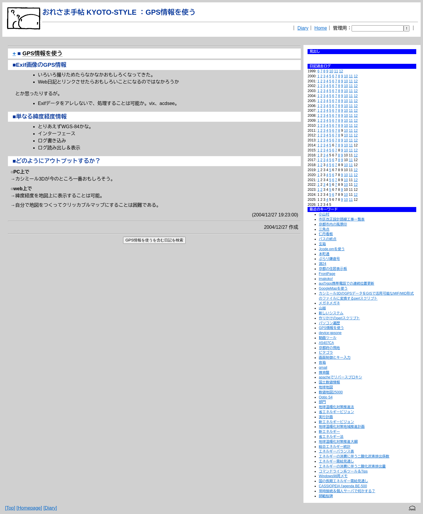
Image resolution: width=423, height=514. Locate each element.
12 (341, 71)
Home (320, 28)
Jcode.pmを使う (332, 249)
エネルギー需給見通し (336, 461)
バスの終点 (327, 239)
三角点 (324, 229)
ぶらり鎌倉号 (329, 259)
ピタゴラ (326, 353)
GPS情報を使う (331, 328)
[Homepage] (29, 507)
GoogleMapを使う (333, 288)
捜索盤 (324, 373)
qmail (323, 368)
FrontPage (327, 274)
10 (331, 71)
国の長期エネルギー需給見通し (343, 481)
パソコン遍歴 (329, 323)
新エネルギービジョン (336, 422)
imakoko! (326, 279)
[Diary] (50, 507)
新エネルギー (329, 432)
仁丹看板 (326, 234)
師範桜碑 (326, 496)
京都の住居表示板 (333, 269)
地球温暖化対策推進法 (336, 407)
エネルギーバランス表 (336, 451)
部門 (322, 402)
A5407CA (326, 343)
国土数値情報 (329, 382)
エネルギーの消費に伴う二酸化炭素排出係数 (354, 456)
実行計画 (326, 417)
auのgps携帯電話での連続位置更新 (346, 283)
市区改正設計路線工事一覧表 (342, 219)
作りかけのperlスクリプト (339, 318)
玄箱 (322, 244)
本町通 (324, 254)
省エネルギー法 (331, 437)
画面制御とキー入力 (334, 358)
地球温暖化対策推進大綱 (338, 442)
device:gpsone (330, 333)
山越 (322, 308)
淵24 (322, 264)
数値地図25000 (331, 392)
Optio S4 (326, 397)
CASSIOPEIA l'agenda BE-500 (343, 486)
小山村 (324, 214)
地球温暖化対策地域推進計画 (342, 427)
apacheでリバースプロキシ (340, 377)
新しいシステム (331, 313)
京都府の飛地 (329, 348)
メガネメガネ (329, 303)
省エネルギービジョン (336, 412)
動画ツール (327, 338)
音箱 (322, 363)
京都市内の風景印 (333, 224)
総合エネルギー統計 (334, 447)
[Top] (10, 507)
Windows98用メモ (333, 476)
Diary (303, 28)
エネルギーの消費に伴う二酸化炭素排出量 (352, 466)
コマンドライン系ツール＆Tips (343, 471)
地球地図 (326, 387)
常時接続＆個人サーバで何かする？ (347, 491)
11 (336, 71)
